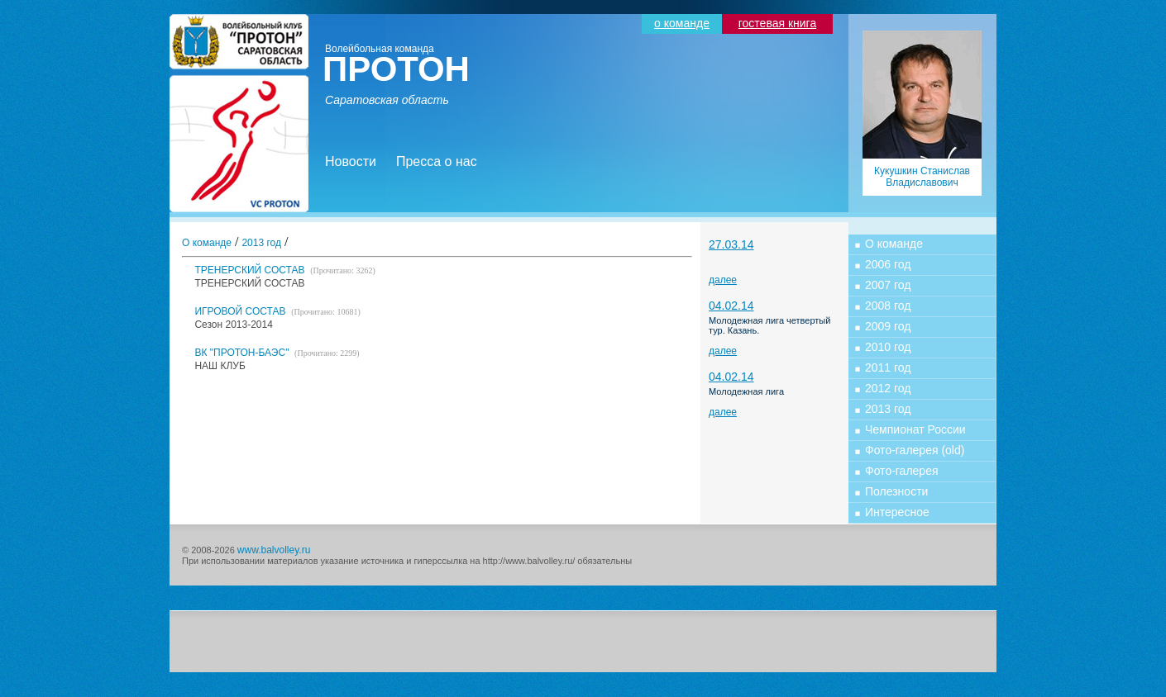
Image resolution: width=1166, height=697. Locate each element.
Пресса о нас (436, 161)
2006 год (887, 264)
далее (723, 280)
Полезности (896, 491)
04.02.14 (731, 305)
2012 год (887, 388)
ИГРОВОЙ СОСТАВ (277, 311)
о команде (682, 23)
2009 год (887, 326)
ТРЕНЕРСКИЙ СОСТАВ (284, 270)
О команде (207, 243)
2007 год (887, 285)
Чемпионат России (915, 429)
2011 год (887, 367)
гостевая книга (777, 23)
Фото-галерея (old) (914, 450)
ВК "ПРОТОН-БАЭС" (276, 352)
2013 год (261, 243)
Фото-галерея (902, 470)
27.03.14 (731, 244)
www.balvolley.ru (273, 550)
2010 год (887, 346)
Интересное (897, 512)
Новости (350, 161)
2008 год (887, 305)
